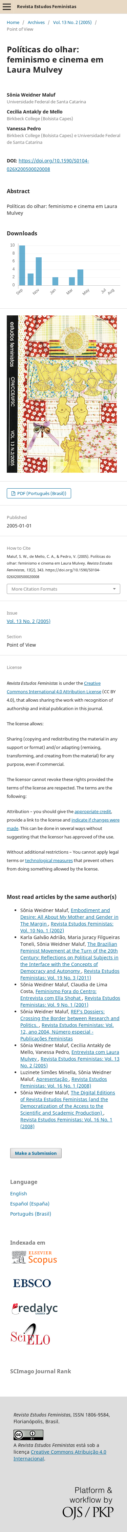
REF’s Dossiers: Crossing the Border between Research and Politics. (70, 1018)
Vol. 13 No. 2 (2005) (72, 22)
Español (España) (29, 1203)
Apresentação (52, 1079)
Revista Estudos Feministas (46, 6)
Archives (36, 22)
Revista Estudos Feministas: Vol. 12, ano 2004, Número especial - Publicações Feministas (67, 1032)
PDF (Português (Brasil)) (41, 493)
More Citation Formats (34, 589)
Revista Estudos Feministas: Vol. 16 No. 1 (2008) (63, 1082)
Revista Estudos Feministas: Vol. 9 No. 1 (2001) (70, 1001)
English (18, 1193)
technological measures (49, 860)
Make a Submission (36, 1153)
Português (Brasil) (30, 1214)
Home (13, 22)
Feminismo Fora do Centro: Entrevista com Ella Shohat (58, 994)
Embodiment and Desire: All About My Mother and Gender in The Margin (69, 917)
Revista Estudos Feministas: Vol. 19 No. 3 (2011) (70, 974)
